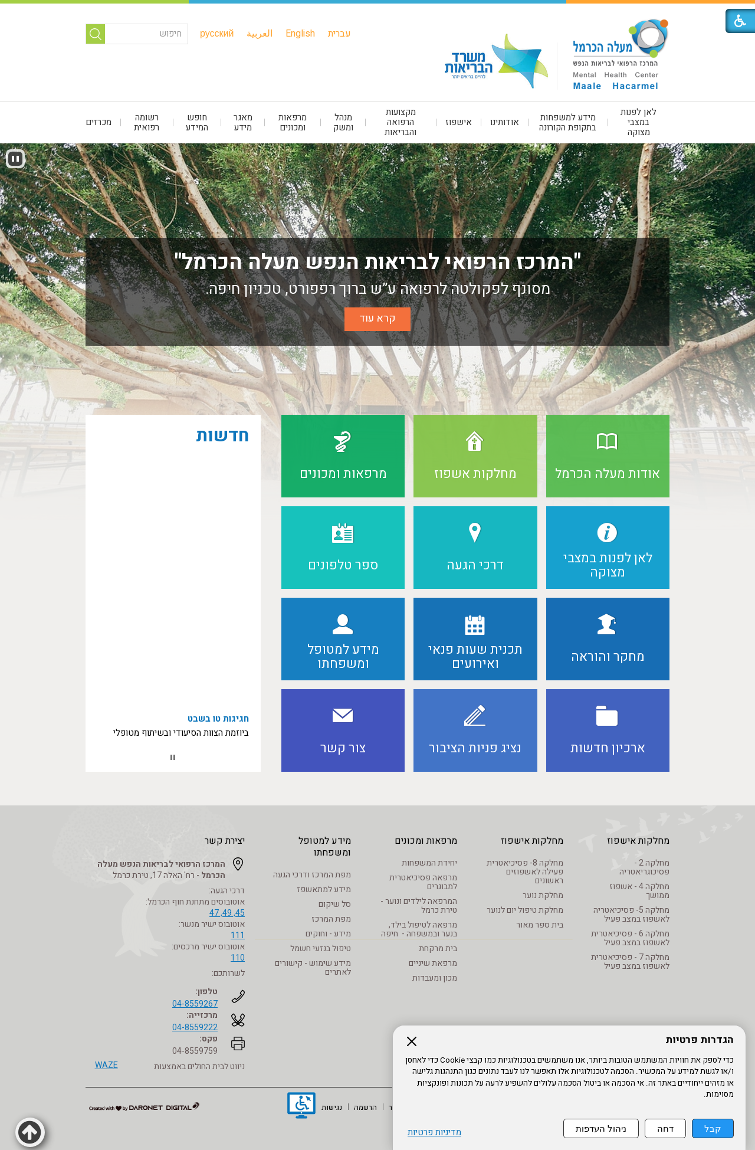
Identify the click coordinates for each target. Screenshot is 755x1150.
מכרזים (98, 122)
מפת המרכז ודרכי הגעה (312, 875)
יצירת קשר (225, 841)
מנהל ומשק (343, 122)
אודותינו (504, 122)
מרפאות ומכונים (292, 122)
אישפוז (458, 122)
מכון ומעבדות (434, 978)
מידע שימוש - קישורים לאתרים (313, 967)
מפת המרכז (331, 919)
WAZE (106, 1065)
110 (238, 958)
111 (238, 935)
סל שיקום (335, 904)
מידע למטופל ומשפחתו (324, 847)
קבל (712, 1129)
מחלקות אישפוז (638, 841)
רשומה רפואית (146, 122)
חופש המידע (197, 122)
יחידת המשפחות (429, 863)
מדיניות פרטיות (434, 1133)
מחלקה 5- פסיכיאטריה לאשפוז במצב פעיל (631, 914)
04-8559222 (195, 1027)
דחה (665, 1129)
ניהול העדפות (601, 1129)
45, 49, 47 (227, 913)
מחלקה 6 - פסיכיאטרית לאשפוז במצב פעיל (630, 938)
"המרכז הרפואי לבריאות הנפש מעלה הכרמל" (378, 262)
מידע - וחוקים (328, 934)
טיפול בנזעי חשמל (320, 948)
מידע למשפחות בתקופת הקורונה (567, 122)
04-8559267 (195, 1004)
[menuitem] (339, 33)
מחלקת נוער (543, 895)
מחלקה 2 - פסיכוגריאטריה (644, 867)
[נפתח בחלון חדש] (301, 1107)
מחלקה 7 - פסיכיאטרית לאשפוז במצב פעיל (630, 961)
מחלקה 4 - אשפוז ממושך (639, 891)
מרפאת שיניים (433, 963)
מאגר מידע (243, 122)
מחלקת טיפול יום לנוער (525, 910)
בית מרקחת (438, 948)
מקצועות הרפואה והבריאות (400, 122)
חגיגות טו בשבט (218, 731)
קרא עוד (377, 318)
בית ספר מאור (539, 925)
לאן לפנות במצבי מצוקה (638, 122)
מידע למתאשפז (324, 889)
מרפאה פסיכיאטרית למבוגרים (423, 882)
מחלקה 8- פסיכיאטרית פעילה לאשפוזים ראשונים (525, 872)
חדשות (222, 436)
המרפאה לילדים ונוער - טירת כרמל (418, 905)
